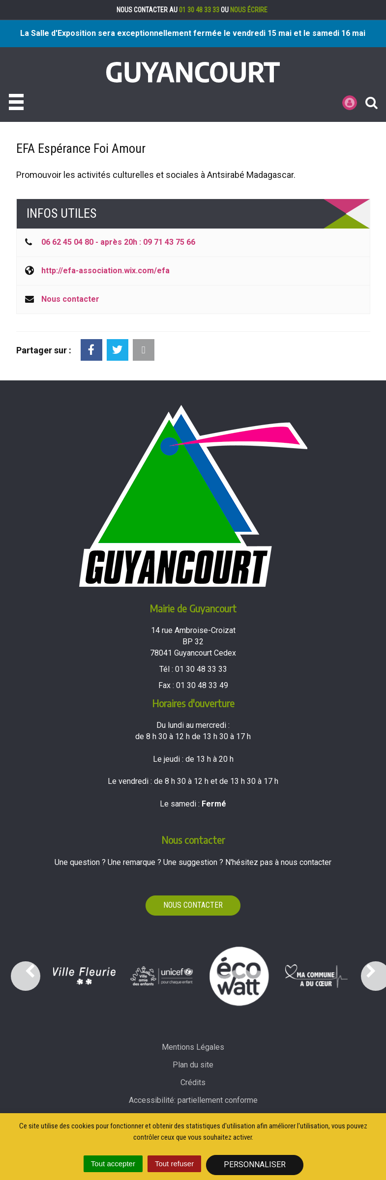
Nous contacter (70, 299)
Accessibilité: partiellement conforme (193, 1100)
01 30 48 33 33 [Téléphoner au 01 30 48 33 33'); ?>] (201, 669)
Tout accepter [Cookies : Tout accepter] (113, 1163)
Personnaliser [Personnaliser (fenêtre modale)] (255, 1164)
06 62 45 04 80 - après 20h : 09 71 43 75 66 (118, 242)
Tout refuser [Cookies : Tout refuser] (174, 1163)
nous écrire (248, 10)
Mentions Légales (193, 1047)
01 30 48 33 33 (199, 10)
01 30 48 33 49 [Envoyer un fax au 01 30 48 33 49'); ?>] (202, 685)
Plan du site (193, 1064)
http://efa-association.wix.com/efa (105, 270)
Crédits (193, 1082)
